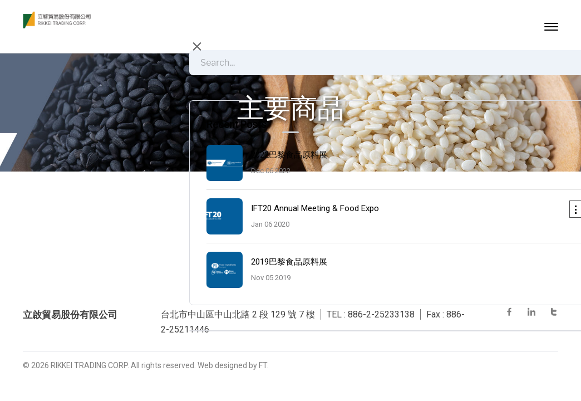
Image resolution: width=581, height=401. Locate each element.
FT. (264, 365)
